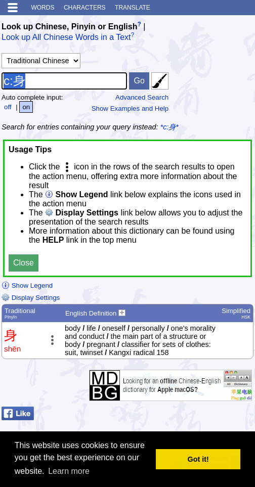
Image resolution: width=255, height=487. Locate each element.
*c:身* (169, 127)
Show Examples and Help (130, 108)
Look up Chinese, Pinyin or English (69, 26)
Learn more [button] (69, 471)
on (26, 107)
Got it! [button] (198, 459)
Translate (132, 7)
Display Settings (31, 297)
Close (23, 262)
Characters (85, 7)
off (8, 107)
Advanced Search (141, 97)
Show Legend (27, 285)
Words (42, 7)
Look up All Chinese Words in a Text (66, 37)
